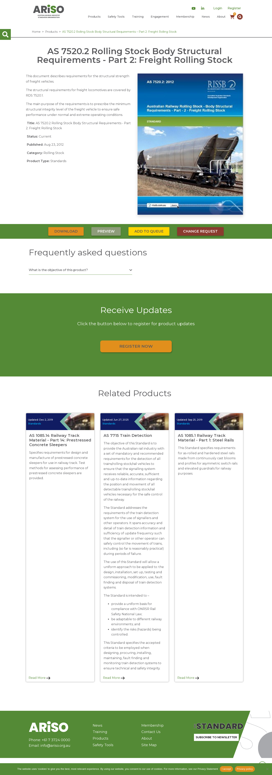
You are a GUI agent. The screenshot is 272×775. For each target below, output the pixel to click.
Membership (185, 16)
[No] (267, 769)
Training (138, 16)
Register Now (136, 346)
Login (217, 8)
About (221, 16)
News (206, 16)
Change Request (200, 231)
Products (94, 16)
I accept (226, 768)
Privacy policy (245, 768)
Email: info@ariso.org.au (49, 745)
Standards (34, 423)
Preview (106, 231)
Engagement (160, 16)
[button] (239, 16)
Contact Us (151, 732)
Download (66, 231)
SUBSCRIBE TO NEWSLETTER (216, 737)
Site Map (149, 745)
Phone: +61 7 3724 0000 (49, 740)
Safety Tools (116, 16)
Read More (39, 678)
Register (234, 8)
